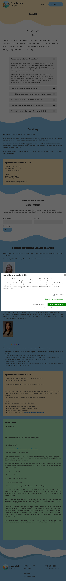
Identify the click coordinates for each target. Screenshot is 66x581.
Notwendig (59, 295)
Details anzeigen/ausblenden (54, 299)
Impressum (60, 308)
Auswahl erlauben (38, 304)
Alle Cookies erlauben (56, 304)
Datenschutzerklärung (49, 308)
